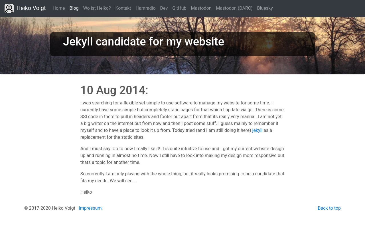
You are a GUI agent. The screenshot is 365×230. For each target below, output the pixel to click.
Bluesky (265, 8)
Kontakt (123, 8)
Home (59, 8)
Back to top (329, 208)
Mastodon (201, 8)
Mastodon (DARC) (234, 8)
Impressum (90, 208)
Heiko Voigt (25, 8)
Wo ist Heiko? (97, 8)
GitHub (179, 8)
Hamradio (146, 8)
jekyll (257, 130)
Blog (75, 8)
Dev (164, 8)
